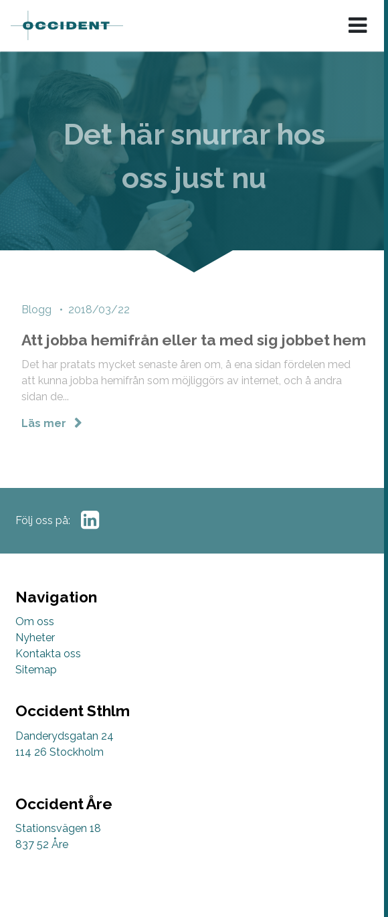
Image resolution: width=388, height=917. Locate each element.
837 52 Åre (41, 844)
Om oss (34, 621)
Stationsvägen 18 (58, 828)
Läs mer (45, 424)
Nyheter (35, 637)
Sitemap (36, 669)
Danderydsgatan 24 (64, 736)
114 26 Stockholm (59, 752)
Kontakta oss (48, 653)
